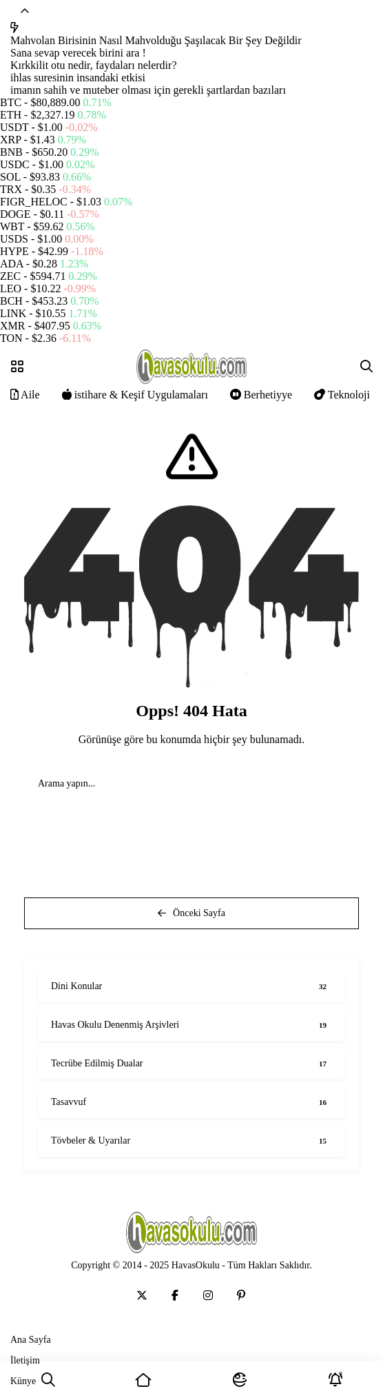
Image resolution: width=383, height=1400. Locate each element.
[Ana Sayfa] (144, 1380)
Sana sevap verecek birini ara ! (78, 53)
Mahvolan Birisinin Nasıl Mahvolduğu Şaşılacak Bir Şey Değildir (156, 40)
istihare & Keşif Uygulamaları (135, 394)
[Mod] (239, 1380)
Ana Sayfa (30, 1340)
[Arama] (366, 367)
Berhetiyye (261, 394)
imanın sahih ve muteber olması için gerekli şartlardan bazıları (148, 90)
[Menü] (17, 367)
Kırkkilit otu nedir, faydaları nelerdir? (93, 65)
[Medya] (142, 1295)
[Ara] (48, 1380)
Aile (25, 394)
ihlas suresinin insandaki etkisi (77, 77)
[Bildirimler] (335, 1380)
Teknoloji (342, 394)
